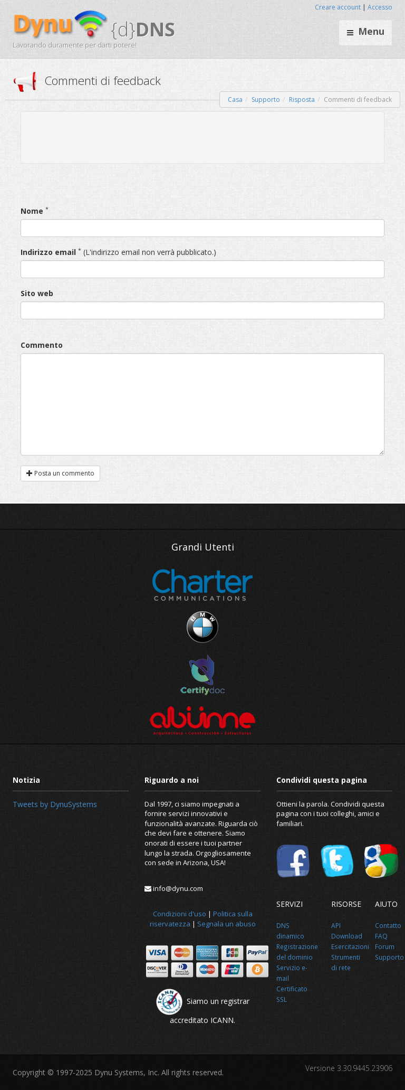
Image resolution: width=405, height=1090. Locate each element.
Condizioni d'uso (179, 913)
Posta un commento (60, 473)
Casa (235, 99)
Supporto (266, 99)
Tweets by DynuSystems (55, 804)
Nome (32, 211)
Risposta (302, 99)
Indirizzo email (48, 252)
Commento (42, 345)
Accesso (380, 7)
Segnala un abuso (226, 923)
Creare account (338, 7)
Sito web (37, 293)
